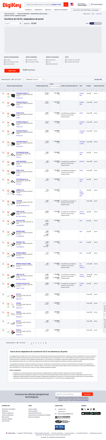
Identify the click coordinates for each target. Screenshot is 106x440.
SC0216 (18, 330)
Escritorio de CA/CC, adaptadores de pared (15, 15)
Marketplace (5, 411)
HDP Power (19, 166)
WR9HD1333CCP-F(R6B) (23, 263)
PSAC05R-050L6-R (22, 141)
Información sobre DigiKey (8, 409)
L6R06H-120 (20, 190)
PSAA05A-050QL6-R (22, 93)
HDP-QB (82, 161)
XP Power (18, 157)
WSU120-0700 (20, 220)
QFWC (81, 113)
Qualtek (18, 117)
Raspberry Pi (19, 299)
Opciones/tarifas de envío (34, 413)
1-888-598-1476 (60, 409)
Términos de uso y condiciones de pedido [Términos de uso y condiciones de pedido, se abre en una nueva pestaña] (19, 438)
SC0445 (18, 303)
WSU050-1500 (20, 242)
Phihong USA (19, 98)
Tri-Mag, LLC (19, 194)
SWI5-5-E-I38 (20, 274)
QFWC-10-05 (20, 170)
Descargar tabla (98, 79)
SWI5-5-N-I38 (20, 211)
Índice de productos (9, 13)
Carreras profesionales (7, 415)
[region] (53, 434)
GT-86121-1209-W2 (82, 265)
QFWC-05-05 (20, 113)
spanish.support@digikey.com (64, 414)
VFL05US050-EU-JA (22, 179)
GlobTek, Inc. (19, 268)
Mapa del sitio (5, 417)
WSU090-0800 (20, 231)
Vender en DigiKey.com (8, 413)
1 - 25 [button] (12, 79)
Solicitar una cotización (61, 9)
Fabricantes (38, 9)
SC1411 (18, 321)
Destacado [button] (32, 79)
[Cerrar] (103, 434)
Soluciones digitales (7, 419)
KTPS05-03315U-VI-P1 (23, 283)
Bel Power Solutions (21, 216)
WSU (81, 220)
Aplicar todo (12, 70)
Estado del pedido (33, 411)
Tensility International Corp (22, 205)
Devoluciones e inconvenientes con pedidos (39, 415)
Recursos (48, 9)
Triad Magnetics (20, 225)
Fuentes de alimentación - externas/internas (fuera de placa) (32, 13)
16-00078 (19, 201)
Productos (28, 9)
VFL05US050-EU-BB (22, 152)
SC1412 (18, 294)
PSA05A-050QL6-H (22, 102)
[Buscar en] (12, 23)
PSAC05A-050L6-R (22, 131)
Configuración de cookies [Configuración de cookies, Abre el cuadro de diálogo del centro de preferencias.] (79, 434)
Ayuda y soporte (32, 409)
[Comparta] (99, 14)
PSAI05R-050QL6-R (22, 122)
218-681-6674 (60, 411)
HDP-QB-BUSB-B (21, 161)
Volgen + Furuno (20, 288)
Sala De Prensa (6, 421)
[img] (12, 5)
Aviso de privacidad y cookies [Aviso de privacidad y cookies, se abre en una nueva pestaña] (39, 438)
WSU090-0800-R (21, 253)
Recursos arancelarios (34, 417)
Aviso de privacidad (83, 400)
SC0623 (18, 312)
